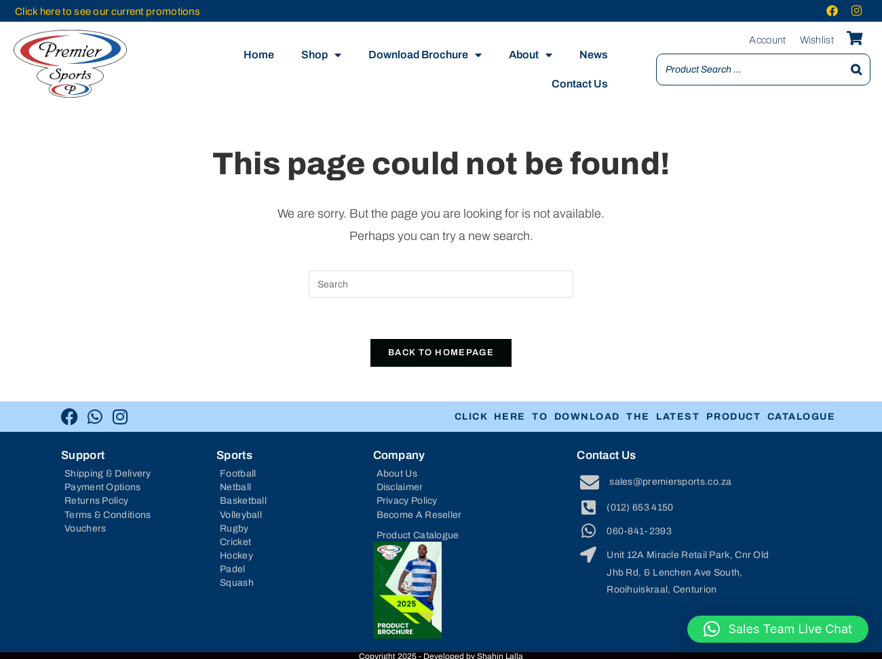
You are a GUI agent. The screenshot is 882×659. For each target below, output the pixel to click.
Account (767, 40)
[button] (777, 629)
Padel (233, 569)
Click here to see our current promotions (107, 11)
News (593, 54)
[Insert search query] (441, 284)
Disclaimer (400, 487)
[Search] (856, 69)
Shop (321, 55)
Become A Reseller (419, 515)
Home (259, 54)
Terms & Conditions (107, 515)
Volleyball (241, 515)
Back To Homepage (441, 352)
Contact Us (580, 83)
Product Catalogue (418, 535)
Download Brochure (425, 55)
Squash (237, 583)
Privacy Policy (407, 501)
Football (238, 473)
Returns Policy (96, 501)
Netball (235, 487)
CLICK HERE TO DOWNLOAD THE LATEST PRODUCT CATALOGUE (658, 417)
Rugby (234, 528)
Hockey (236, 556)
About (530, 55)
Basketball (243, 501)
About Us (397, 473)
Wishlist (817, 40)
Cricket (235, 542)
